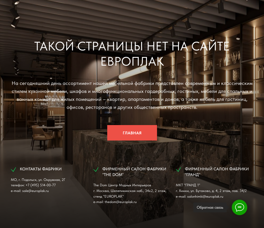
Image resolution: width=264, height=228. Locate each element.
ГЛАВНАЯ (132, 132)
